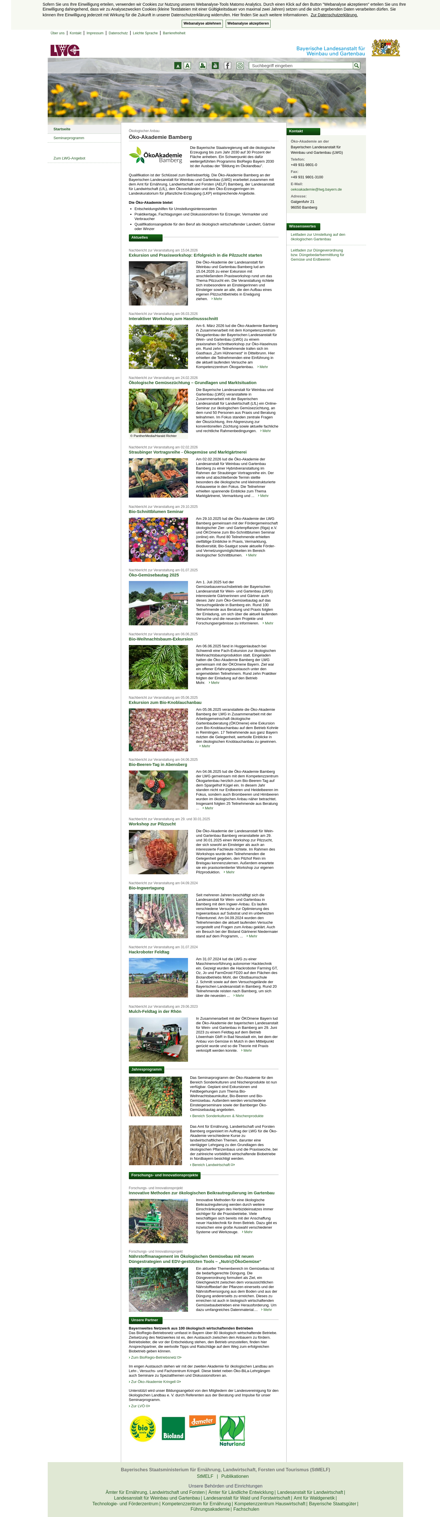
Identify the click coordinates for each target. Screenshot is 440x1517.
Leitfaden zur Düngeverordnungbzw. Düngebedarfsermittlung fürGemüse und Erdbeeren (317, 255)
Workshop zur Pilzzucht (152, 824)
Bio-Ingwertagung (146, 888)
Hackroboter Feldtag (149, 952)
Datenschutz (118, 33)
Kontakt (75, 33)
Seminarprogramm (68, 138)
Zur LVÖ (140, 1406)
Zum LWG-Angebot (69, 158)
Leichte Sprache (145, 33)
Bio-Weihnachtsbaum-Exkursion (161, 639)
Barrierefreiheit (174, 33)
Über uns (58, 33)
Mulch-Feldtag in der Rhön (155, 1011)
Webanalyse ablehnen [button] (202, 23)
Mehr (218, 299)
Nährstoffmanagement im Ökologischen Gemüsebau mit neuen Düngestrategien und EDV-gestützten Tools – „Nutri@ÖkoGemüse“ (195, 1259)
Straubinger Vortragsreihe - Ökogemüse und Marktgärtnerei (188, 452)
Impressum (95, 33)
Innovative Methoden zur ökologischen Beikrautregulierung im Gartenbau (202, 1193)
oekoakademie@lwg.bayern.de (316, 189)
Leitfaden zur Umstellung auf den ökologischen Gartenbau (318, 236)
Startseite (61, 129)
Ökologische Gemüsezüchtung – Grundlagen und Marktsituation (193, 382)
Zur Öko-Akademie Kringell (156, 1382)
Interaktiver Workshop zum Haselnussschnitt (173, 318)
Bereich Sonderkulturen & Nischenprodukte (227, 1116)
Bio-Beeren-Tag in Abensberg (158, 764)
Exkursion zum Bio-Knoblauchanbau (165, 702)
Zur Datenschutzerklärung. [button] (334, 15)
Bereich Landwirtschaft (213, 1165)
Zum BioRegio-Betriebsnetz (156, 1357)
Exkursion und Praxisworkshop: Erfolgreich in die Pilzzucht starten (195, 255)
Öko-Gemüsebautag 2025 (154, 575)
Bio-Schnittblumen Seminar (156, 511)
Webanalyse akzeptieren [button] (248, 23)
